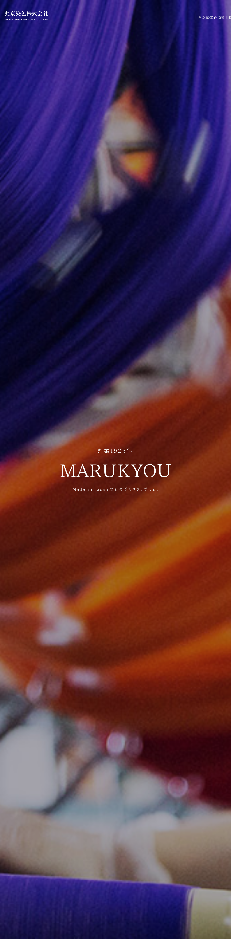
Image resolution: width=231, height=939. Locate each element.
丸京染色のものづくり (101, 15)
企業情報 (198, 15)
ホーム (72, 15)
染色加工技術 (137, 15)
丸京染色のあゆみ (169, 15)
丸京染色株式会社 (27, 16)
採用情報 (219, 15)
